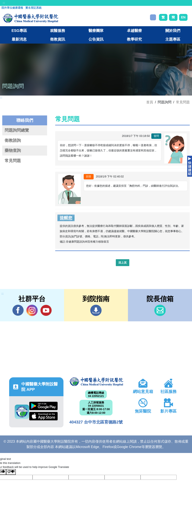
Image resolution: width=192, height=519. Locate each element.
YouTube (46, 310)
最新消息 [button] (19, 39)
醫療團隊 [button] (96, 30)
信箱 (160, 310)
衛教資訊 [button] (57, 39)
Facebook (18, 310)
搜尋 (153, 17)
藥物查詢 (13, 150)
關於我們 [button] (172, 30)
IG (32, 310)
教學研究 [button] (134, 39)
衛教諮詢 (13, 140)
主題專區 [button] (172, 39)
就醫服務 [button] (57, 30)
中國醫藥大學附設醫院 (96, 381)
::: (4, 2)
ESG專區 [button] (19, 30)
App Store (43, 416)
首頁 (149, 102)
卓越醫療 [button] (134, 30)
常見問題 (183, 102)
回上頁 (122, 262)
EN (183, 17)
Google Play (43, 406)
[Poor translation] (11, 472)
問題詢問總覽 (17, 130)
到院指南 (96, 310)
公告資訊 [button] (96, 39)
